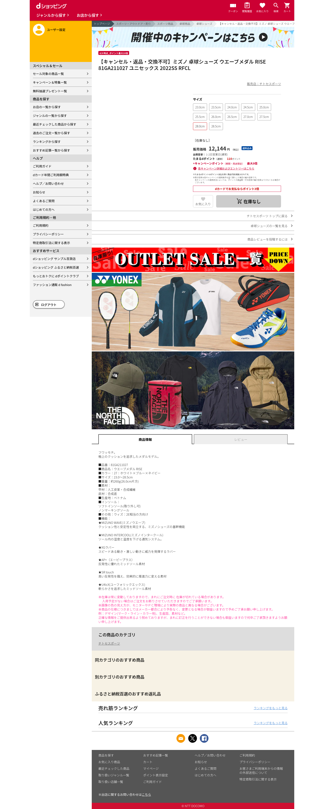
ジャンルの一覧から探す (50, 115)
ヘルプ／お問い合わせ (48, 183)
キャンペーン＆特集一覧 (50, 82)
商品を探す (106, 755)
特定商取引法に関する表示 (51, 243)
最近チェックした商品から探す (54, 124)
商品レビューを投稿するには (267, 239)
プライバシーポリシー (48, 234)
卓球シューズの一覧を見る (269, 225)
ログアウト (49, 304)
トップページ (102, 24)
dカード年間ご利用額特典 (51, 175)
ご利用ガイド (42, 166)
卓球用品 (184, 24)
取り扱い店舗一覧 (110, 781)
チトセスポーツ (109, 643)
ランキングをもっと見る (271, 708)
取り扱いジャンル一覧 (113, 775)
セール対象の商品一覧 (48, 73)
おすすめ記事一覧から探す (51, 150)
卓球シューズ (204, 24)
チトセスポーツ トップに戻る (267, 215)
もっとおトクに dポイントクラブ (56, 276)
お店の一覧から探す (47, 107)
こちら (146, 794)
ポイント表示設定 (155, 775)
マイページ (151, 768)
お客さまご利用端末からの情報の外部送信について (261, 770)
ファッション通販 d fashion (52, 284)
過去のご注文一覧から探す (51, 133)
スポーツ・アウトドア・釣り (133, 24)
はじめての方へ (44, 209)
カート (147, 762)
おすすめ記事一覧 (155, 755)
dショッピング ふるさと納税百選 (56, 267)
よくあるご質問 (44, 201)
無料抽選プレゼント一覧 (50, 91)
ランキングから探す (47, 141)
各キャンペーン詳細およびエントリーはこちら (226, 168)
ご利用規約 (40, 225)
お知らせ (39, 192)
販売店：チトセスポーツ (264, 84)
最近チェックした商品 (113, 768)
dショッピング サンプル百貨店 (54, 258)
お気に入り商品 (109, 762)
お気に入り (203, 204)
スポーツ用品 (165, 24)
